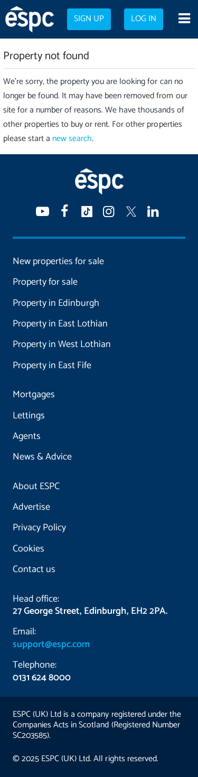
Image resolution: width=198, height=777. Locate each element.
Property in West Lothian (62, 344)
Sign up (89, 19)
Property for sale (45, 282)
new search (72, 139)
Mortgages (34, 394)
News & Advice (42, 457)
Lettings (29, 416)
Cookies (28, 549)
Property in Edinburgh (56, 303)
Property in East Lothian (60, 324)
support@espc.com (51, 644)
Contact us (34, 569)
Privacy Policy (39, 528)
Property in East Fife (52, 365)
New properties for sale (58, 261)
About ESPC (36, 486)
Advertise (31, 507)
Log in (143, 19)
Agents (27, 436)
